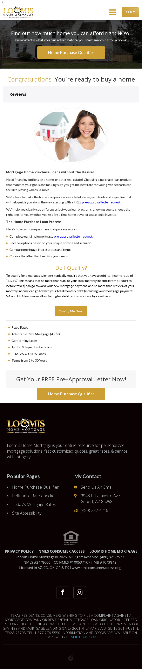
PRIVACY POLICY (19, 551)
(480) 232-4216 (94, 510)
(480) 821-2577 (112, 557)
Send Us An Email (97, 487)
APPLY (130, 12)
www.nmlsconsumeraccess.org (96, 567)
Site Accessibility (26, 513)
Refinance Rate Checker (34, 496)
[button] (3, 106)
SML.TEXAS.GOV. (84, 637)
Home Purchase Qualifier (35, 487)
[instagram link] (79, 592)
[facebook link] (62, 592)
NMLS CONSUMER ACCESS (61, 551)
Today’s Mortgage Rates (34, 504)
